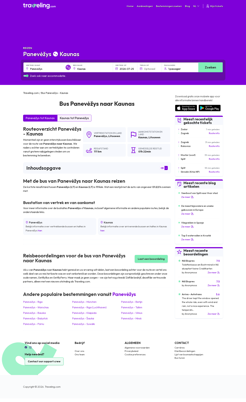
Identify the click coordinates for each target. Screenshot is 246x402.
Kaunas (142, 137)
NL (196, 6)
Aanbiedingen (145, 6)
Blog (187, 6)
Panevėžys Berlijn (131, 301)
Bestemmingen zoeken (169, 6)
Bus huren (180, 357)
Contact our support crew (44, 361)
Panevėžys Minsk (131, 318)
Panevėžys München (84, 301)
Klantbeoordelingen (185, 351)
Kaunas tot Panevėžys (74, 118)
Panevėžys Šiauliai (83, 318)
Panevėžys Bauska (34, 312)
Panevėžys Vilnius (131, 312)
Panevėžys (100, 136)
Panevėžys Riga (32, 301)
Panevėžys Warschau (36, 307)
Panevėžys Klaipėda (84, 312)
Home (130, 6)
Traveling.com (53, 386)
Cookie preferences (135, 354)
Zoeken (210, 67)
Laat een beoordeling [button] (151, 258)
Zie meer (187, 197)
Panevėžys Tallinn (131, 307)
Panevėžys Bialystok (35, 318)
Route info (214, 133)
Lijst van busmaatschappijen (189, 354)
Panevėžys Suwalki (83, 324)
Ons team (80, 354)
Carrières (180, 347)
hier (40, 230)
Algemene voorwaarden (137, 347)
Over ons (79, 351)
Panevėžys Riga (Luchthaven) (89, 307)
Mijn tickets (214, 6)
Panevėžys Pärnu (33, 324)
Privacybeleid (131, 351)
